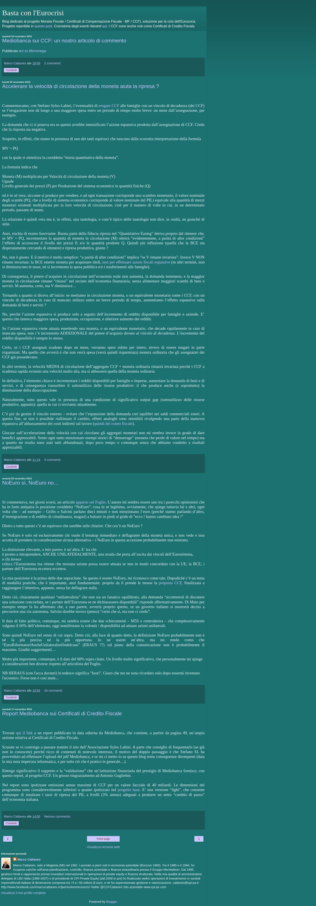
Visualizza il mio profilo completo (23, 893)
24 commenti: (53, 690)
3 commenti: (52, 460)
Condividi (11, 70)
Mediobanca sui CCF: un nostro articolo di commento (64, 40)
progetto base (129, 789)
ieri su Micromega (32, 51)
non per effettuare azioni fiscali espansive (136, 262)
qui (104, 26)
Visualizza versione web (103, 847)
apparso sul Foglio (91, 502)
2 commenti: (52, 63)
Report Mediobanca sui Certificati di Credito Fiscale (62, 713)
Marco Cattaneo (29, 859)
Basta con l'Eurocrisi (33, 13)
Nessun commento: (57, 816)
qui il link (24, 733)
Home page (103, 838)
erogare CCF (109, 105)
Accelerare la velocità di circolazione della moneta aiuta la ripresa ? (80, 86)
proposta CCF (170, 583)
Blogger (111, 901)
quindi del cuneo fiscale (113, 423)
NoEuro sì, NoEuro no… (30, 483)
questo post (43, 26)
